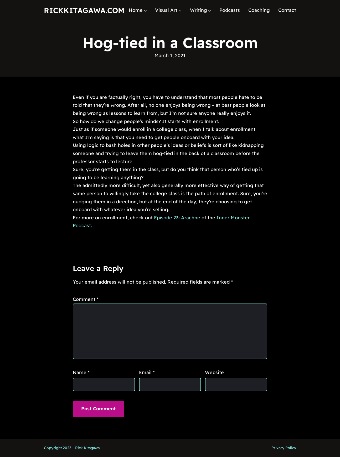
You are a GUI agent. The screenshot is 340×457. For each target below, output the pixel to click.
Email (147, 372)
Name (81, 372)
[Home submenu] (145, 10)
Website (214, 372)
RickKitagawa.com (84, 10)
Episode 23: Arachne (177, 218)
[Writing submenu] (209, 10)
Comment (86, 299)
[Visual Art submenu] (180, 10)
